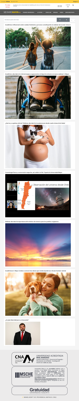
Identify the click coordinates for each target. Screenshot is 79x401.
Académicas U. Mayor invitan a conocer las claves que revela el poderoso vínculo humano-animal (35, 271)
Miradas (55, 12)
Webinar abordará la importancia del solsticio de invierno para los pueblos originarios (32, 222)
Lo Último (39, 12)
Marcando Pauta (69, 12)
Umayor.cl (75, 1)
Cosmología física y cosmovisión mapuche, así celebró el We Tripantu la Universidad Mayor (33, 172)
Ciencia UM (48, 12)
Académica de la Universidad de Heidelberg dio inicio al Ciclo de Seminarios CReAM (31, 5)
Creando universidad (28, 12)
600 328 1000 (14, 1)
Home (19, 12)
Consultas (5, 1)
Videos (61, 12)
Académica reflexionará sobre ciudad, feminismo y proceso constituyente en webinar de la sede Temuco (38, 25)
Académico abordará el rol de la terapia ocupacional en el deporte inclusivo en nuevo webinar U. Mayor (37, 74)
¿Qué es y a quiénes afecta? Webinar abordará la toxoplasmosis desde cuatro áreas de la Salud (35, 123)
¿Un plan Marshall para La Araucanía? (17, 320)
